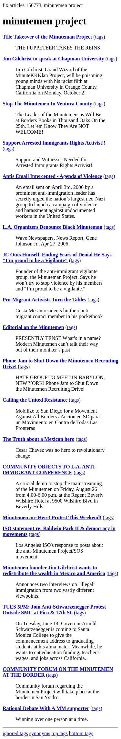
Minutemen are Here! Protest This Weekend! (52, 517)
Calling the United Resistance (35, 400)
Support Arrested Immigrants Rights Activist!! (54, 143)
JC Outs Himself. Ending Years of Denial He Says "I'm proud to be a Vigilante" (57, 257)
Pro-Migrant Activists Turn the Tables (44, 299)
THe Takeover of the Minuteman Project (47, 37)
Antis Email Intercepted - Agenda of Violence (52, 176)
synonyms (39, 733)
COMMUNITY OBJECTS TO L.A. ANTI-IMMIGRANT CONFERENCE (49, 469)
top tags (60, 733)
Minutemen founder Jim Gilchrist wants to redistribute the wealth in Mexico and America (54, 570)
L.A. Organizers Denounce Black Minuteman (52, 227)
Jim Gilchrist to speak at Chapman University (53, 58)
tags (99, 37)
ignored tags (15, 733)
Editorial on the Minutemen (33, 327)
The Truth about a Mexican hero (39, 439)
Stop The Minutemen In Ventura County (47, 103)
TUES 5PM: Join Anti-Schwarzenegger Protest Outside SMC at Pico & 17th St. (54, 609)
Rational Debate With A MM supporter (46, 708)
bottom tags (81, 733)
